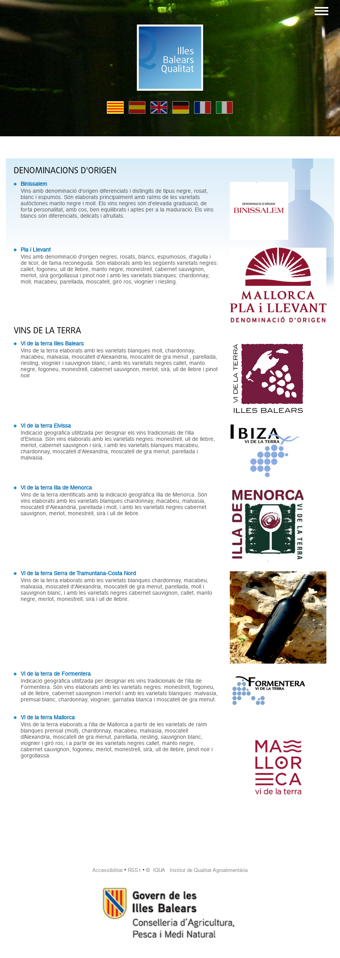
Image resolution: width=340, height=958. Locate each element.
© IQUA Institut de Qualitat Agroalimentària (197, 870)
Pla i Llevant (36, 250)
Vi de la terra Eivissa (46, 426)
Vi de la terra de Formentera (56, 674)
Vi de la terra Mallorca (48, 717)
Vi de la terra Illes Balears (52, 343)
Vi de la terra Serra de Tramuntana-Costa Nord (78, 573)
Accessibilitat (107, 870)
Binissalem (34, 184)
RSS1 (134, 870)
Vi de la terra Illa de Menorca (56, 487)
